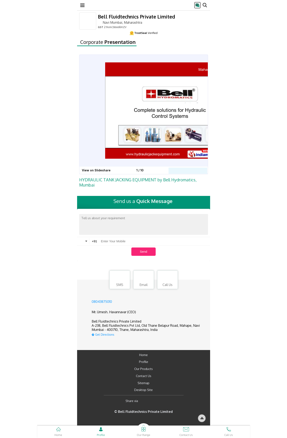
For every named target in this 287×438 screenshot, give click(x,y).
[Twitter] (162, 400)
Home (143, 355)
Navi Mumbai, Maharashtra (120, 22)
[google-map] (149, 334)
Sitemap (143, 383)
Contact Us (143, 376)
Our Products (143, 369)
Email (143, 280)
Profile (143, 362)
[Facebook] (144, 400)
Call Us (167, 280)
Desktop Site (143, 390)
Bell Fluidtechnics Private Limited (136, 17)
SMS (120, 280)
